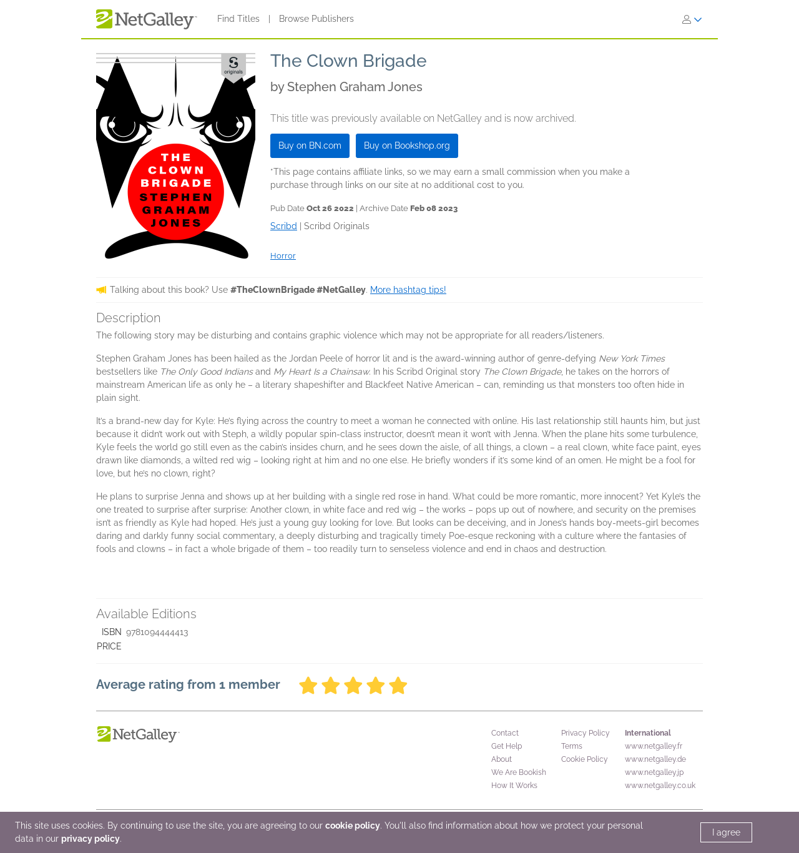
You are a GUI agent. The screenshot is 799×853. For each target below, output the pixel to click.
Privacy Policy (585, 733)
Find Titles (238, 19)
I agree (726, 832)
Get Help (506, 746)
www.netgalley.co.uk (660, 785)
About (501, 759)
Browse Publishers (316, 19)
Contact (505, 733)
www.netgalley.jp (654, 772)
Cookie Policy (584, 759)
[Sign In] (692, 19)
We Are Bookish (518, 772)
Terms (571, 746)
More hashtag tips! (408, 290)
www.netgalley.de (655, 759)
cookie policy (352, 826)
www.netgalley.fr (653, 746)
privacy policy (90, 839)
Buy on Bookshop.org (407, 145)
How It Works (514, 785)
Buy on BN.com (309, 145)
